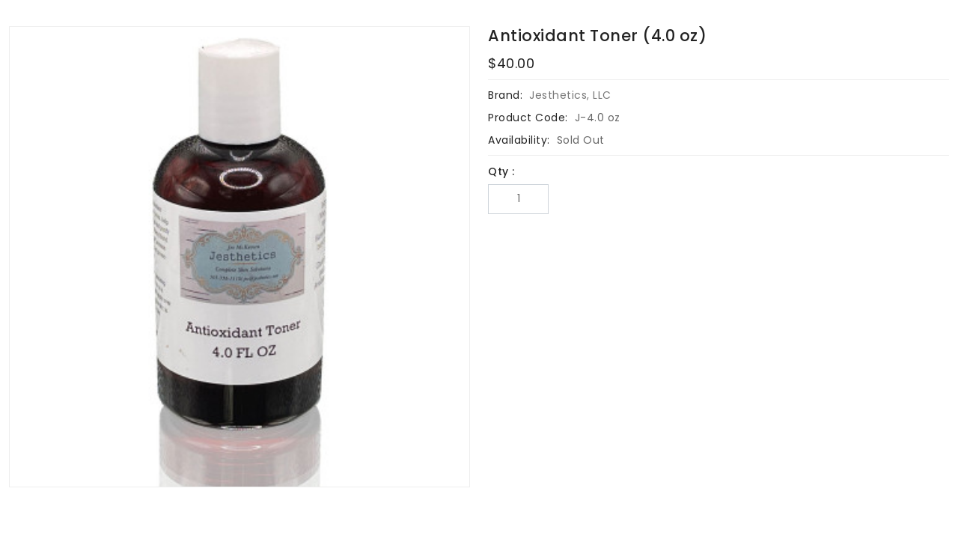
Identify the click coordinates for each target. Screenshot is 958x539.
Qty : (501, 171)
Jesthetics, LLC (570, 95)
